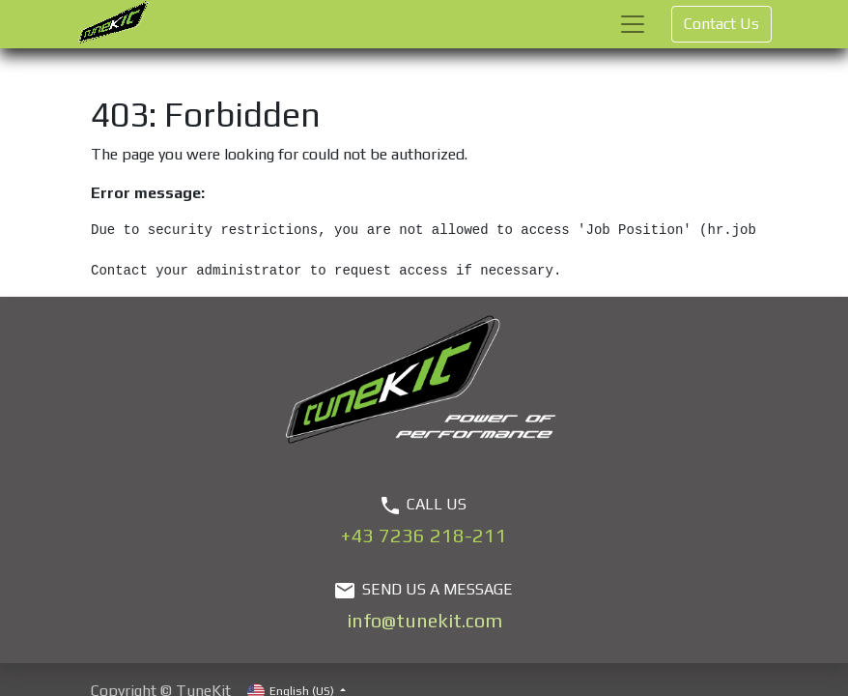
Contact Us (721, 23)
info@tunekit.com (424, 620)
